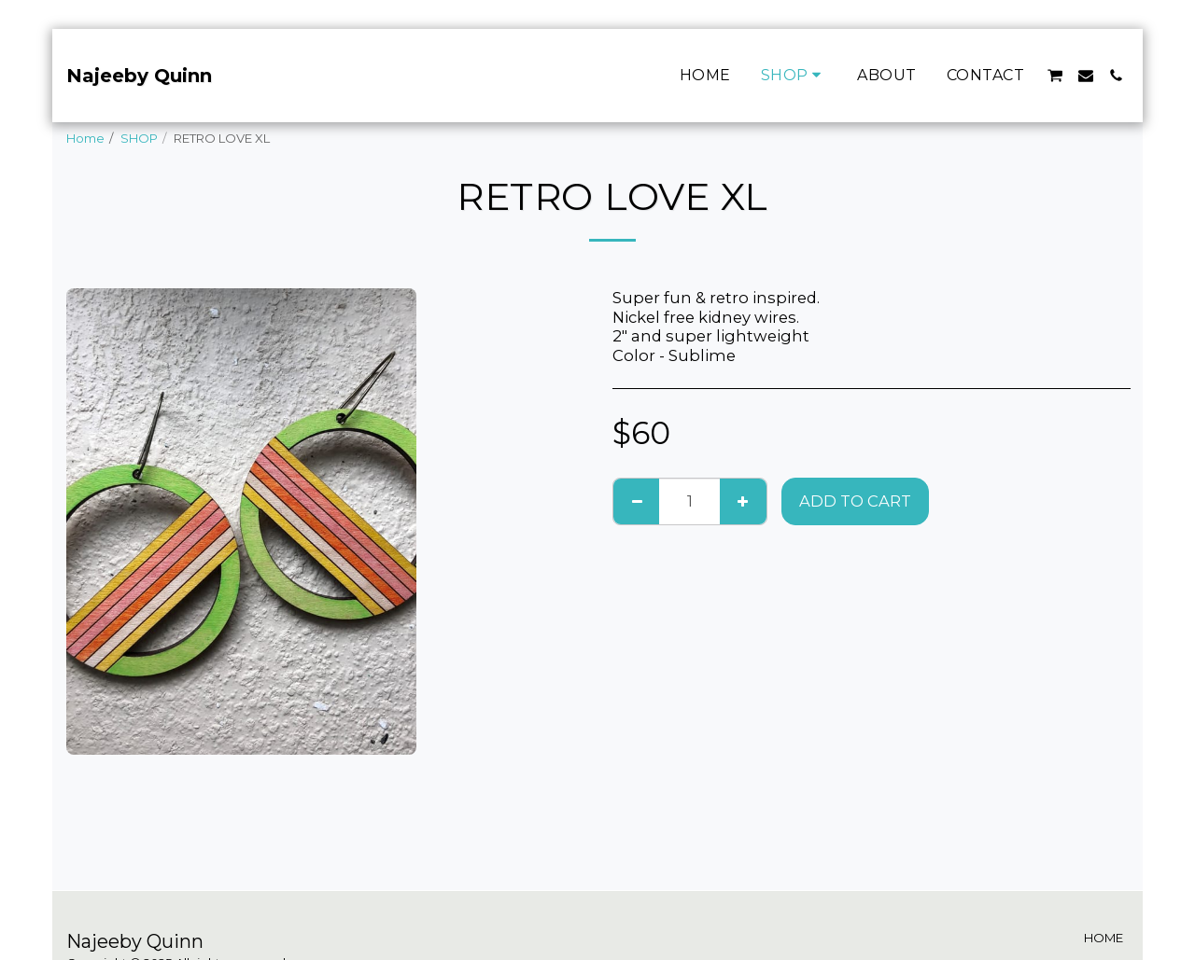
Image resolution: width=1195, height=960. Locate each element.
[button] (1055, 75)
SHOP (139, 138)
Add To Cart (855, 501)
